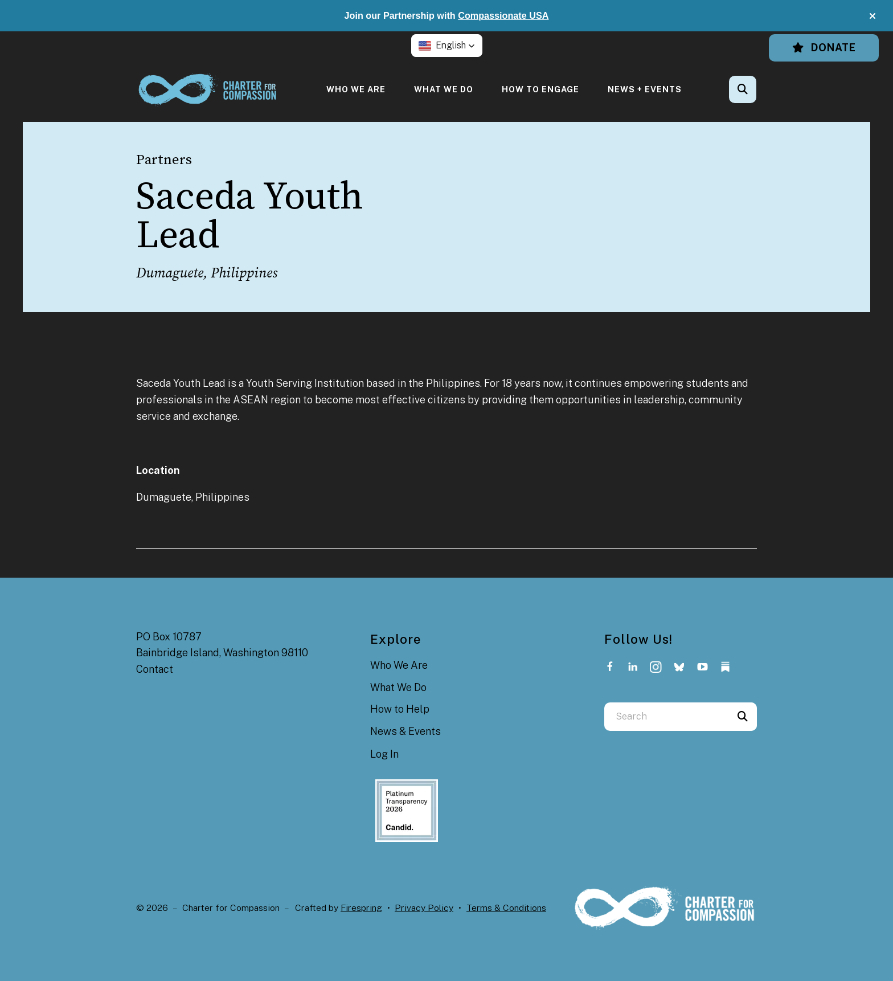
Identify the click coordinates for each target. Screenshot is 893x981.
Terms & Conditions (506, 907)
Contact (154, 669)
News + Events (645, 89)
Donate (824, 48)
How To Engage (540, 89)
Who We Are (356, 89)
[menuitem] (356, 89)
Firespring (361, 907)
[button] (872, 16)
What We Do (443, 89)
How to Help (399, 709)
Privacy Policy (424, 907)
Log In (384, 754)
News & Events (405, 731)
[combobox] (666, 716)
